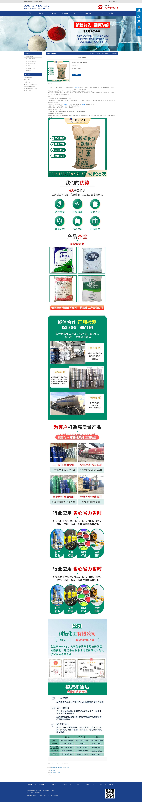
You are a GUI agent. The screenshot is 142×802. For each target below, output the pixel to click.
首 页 (98, 53)
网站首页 (30, 13)
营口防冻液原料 (29, 56)
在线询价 (76, 75)
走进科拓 (42, 13)
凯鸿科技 (57, 795)
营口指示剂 (28, 70)
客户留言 (88, 13)
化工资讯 (77, 13)
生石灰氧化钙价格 (60, 767)
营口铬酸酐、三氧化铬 (55, 772)
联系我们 (112, 13)
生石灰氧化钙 (54, 767)
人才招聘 (100, 13)
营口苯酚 (53, 770)
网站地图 (110, 1)
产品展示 (53, 13)
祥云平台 (46, 795)
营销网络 (65, 13)
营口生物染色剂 (29, 66)
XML (116, 1)
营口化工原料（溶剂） (31, 63)
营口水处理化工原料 (30, 68)
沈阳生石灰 (67, 767)
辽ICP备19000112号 (32, 795)
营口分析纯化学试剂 (30, 58)
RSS (114, 1)
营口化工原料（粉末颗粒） (31, 61)
